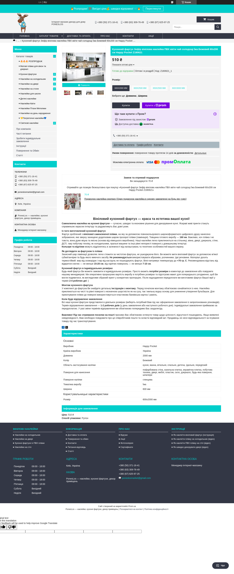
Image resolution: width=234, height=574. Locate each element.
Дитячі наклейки (28, 98)
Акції (151, 36)
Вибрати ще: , (129, 96)
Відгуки (124, 435)
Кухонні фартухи (28, 74)
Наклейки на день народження (35, 113)
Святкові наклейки (29, 123)
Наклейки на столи (29, 89)
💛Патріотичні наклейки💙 (33, 118)
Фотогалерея (127, 443)
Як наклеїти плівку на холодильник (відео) (194, 439)
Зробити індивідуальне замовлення (28, 140)
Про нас (105, 36)
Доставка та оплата (78, 36)
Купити (126, 105)
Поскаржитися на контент (131, 509)
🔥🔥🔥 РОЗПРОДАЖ (31, 61)
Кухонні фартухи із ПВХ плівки (30, 443)
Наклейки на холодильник (33, 79)
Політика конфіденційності (156, 509)
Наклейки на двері (29, 84)
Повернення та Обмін (27, 150)
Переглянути (153, 8)
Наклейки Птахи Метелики (33, 108)
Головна (25, 36)
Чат (220, 565)
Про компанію (23, 129)
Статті (19, 155)
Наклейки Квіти (27, 103)
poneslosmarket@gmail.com (31, 192)
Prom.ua (132, 506)
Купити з (155, 105)
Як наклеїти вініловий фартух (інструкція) (193, 435)
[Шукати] (217, 27)
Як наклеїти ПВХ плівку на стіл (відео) (192, 443)
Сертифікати (127, 447)
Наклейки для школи (30, 93)
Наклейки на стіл (23, 447)
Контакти (128, 36)
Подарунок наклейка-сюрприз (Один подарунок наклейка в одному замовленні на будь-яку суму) (135, 199)
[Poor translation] (12, 527)
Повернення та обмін (78, 439)
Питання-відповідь (77, 447)
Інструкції (21, 146)
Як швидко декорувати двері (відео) (190, 447)
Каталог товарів (48, 36)
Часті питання (23, 133)
